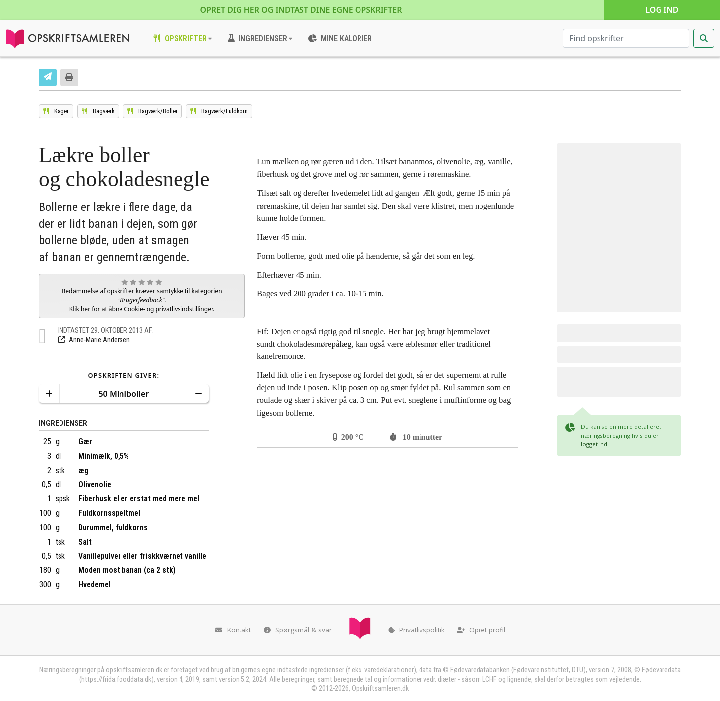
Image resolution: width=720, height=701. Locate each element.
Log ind (661, 9)
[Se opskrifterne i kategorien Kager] (56, 111)
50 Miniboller (123, 393)
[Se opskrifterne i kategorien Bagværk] (98, 111)
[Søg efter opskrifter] (626, 38)
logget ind (594, 444)
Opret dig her (301, 10)
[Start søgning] (703, 38)
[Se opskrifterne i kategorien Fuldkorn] (219, 111)
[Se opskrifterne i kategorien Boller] (152, 111)
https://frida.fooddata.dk (116, 679)
